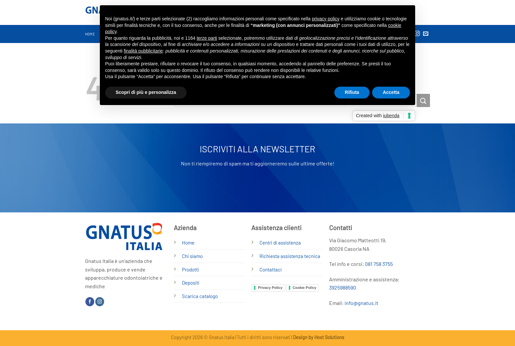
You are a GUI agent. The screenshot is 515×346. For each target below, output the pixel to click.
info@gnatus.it (361, 303)
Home (90, 34)
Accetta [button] (391, 92)
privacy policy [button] (326, 18)
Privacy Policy (270, 288)
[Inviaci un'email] (425, 34)
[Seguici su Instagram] (99, 301)
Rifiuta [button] (352, 92)
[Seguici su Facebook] (89, 301)
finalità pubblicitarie (143, 51)
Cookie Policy (304, 288)
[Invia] (423, 100)
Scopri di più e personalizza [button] (146, 92)
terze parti (207, 38)
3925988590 (342, 287)
